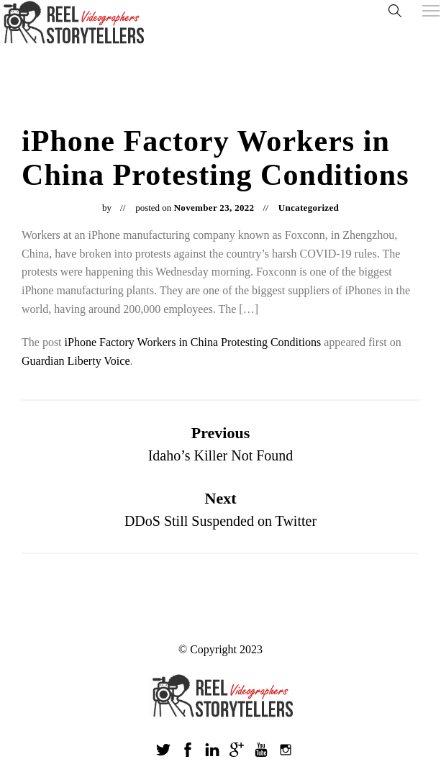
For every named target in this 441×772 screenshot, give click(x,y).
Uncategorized (308, 207)
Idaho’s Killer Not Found (221, 455)
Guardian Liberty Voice (75, 361)
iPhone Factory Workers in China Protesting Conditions (193, 342)
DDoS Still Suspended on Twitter (220, 521)
